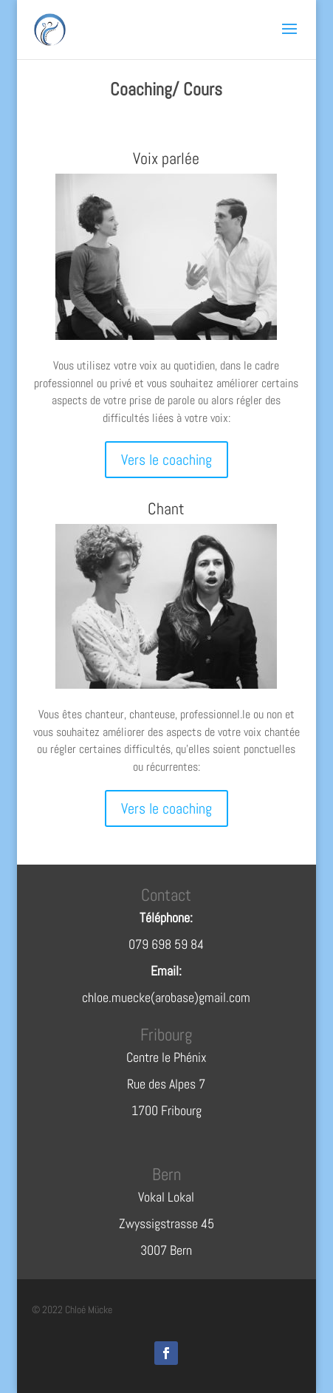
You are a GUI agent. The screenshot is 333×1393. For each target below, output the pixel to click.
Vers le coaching (166, 459)
